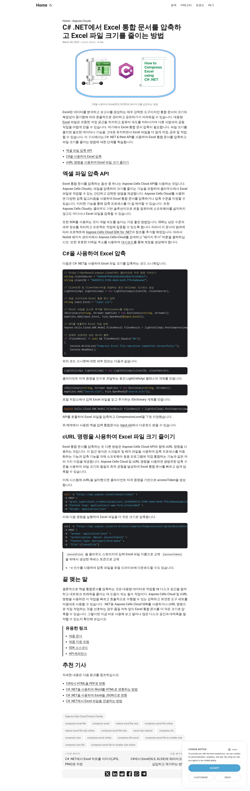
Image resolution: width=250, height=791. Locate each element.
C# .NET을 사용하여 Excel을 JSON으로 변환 (96, 695)
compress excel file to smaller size (163, 737)
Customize (201, 777)
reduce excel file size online (80, 730)
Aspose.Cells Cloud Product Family (84, 716)
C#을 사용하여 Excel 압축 (84, 156)
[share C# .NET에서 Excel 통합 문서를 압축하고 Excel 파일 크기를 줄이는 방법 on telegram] (144, 774)
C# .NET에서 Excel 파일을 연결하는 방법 (94, 701)
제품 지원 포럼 (79, 642)
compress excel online (99, 737)
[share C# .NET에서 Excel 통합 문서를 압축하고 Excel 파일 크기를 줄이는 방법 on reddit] (122, 774)
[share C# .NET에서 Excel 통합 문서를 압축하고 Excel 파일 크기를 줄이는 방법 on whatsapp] (136, 774)
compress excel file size (114, 730)
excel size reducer (143, 730)
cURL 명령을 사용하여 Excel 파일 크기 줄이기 (97, 162)
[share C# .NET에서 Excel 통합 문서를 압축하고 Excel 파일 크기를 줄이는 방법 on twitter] (107, 774)
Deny (228, 777)
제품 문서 (75, 636)
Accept (214, 768)
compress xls (166, 730)
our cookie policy (208, 760)
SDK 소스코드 (78, 647)
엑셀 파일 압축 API (79, 150)
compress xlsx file (75, 744)
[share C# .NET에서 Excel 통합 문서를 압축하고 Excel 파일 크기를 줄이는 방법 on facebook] (129, 774)
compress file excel (128, 737)
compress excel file (75, 723)
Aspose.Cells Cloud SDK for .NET (109, 232)
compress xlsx (73, 737)
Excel (66, 122)
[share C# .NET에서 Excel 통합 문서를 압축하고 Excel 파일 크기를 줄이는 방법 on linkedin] (114, 774)
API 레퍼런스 (78, 653)
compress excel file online (159, 723)
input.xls (126, 425)
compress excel (100, 723)
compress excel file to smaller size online (113, 744)
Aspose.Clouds (81, 21)
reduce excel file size (127, 723)
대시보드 (127, 242)
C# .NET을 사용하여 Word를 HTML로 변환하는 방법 (102, 689)
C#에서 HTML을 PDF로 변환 (85, 683)
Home (41, 5)
